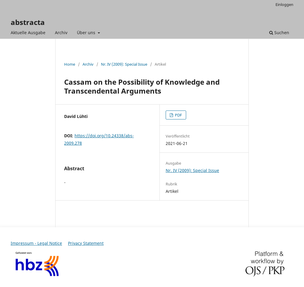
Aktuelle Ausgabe (28, 32)
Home (69, 64)
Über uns (86, 32)
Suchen (279, 32)
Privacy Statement (86, 243)
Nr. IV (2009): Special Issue (124, 64)
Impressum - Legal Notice (36, 243)
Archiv (61, 32)
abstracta (28, 22)
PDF (178, 115)
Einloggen (284, 4)
